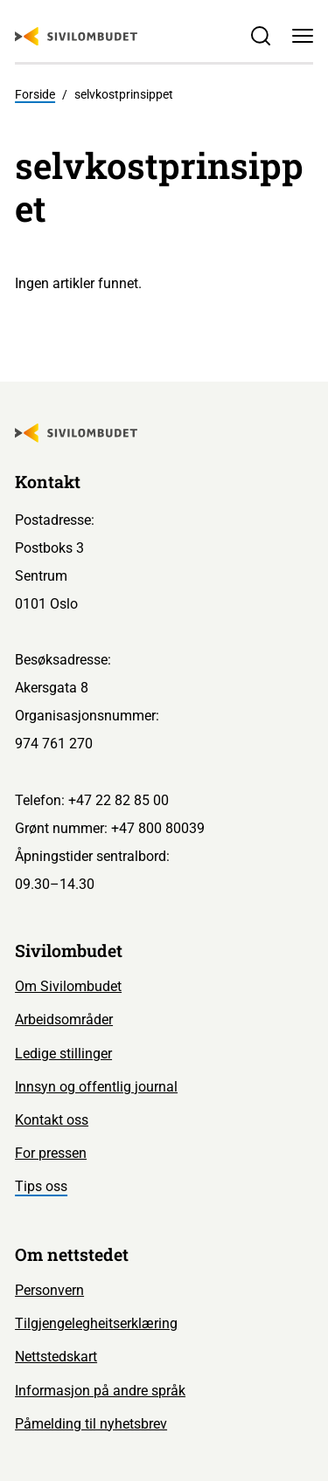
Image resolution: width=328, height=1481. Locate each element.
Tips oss (41, 1186)
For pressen (51, 1153)
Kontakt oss (51, 1120)
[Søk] (261, 36)
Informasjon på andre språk (100, 1390)
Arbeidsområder (64, 1019)
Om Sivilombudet (68, 986)
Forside (35, 94)
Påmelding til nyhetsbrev (91, 1424)
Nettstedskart (56, 1356)
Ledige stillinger (63, 1053)
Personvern (49, 1290)
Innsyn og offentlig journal (96, 1086)
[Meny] (303, 36)
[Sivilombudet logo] (76, 36)
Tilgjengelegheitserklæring (96, 1323)
